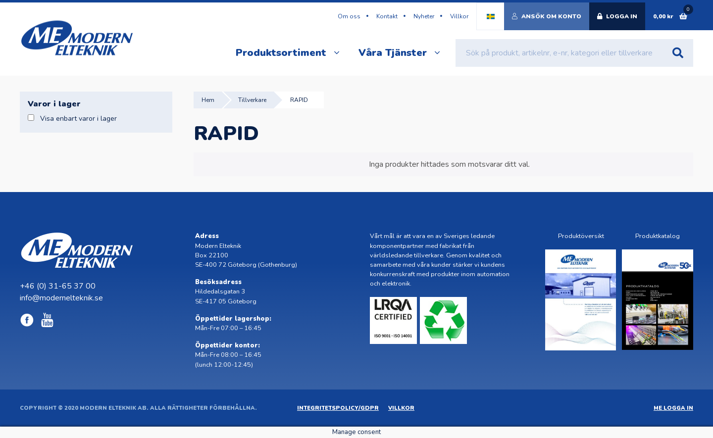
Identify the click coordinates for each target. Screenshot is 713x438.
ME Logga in (673, 408)
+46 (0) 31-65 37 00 (58, 286)
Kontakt (387, 16)
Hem (208, 100)
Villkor (459, 16)
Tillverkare (252, 100)
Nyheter (423, 16)
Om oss (349, 16)
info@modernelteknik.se (61, 297)
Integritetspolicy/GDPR (338, 408)
